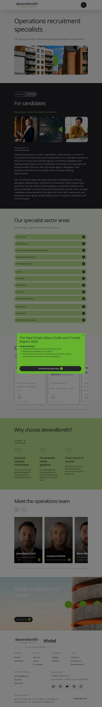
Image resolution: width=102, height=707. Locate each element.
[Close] (83, 335)
